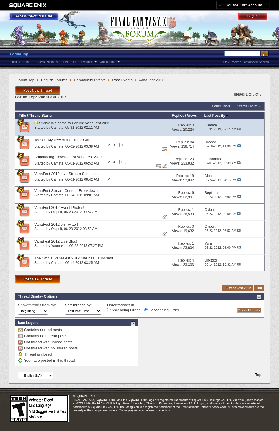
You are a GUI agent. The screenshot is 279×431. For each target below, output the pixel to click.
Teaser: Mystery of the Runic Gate (63, 140)
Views (192, 116)
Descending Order (161, 310)
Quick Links (108, 61)
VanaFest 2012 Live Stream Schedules (67, 174)
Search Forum (247, 106)
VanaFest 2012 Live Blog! (55, 241)
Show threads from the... (38, 305)
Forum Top (19, 54)
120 (191, 159)
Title (22, 116)
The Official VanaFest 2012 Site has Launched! (73, 258)
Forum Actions (83, 61)
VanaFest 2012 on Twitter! (56, 224)
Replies (178, 116)
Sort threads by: (78, 305)
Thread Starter (41, 116)
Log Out (255, 17)
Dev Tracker (232, 62)
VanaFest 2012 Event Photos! (59, 207)
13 (122, 162)
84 (192, 142)
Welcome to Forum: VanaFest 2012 (80, 123)
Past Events (122, 80)
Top (259, 288)
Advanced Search (256, 62)
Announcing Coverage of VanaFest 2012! (68, 157)
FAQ (66, 61)
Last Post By (216, 116)
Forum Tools (221, 106)
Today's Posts (21, 61)
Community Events (89, 80)
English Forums (54, 80)
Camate (57, 128)
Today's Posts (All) (47, 61)
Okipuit (56, 212)
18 (192, 176)
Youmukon (59, 246)
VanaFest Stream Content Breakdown (66, 190)
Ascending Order (123, 310)
